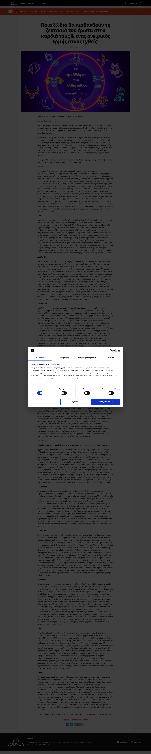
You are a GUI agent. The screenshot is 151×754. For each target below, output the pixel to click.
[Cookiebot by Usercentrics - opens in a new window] (111, 350)
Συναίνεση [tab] (40, 358)
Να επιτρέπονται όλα (105, 402)
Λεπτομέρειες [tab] (64, 358)
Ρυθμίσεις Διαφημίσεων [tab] (87, 358)
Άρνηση (75, 402)
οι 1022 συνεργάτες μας (47, 368)
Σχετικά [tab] (111, 358)
